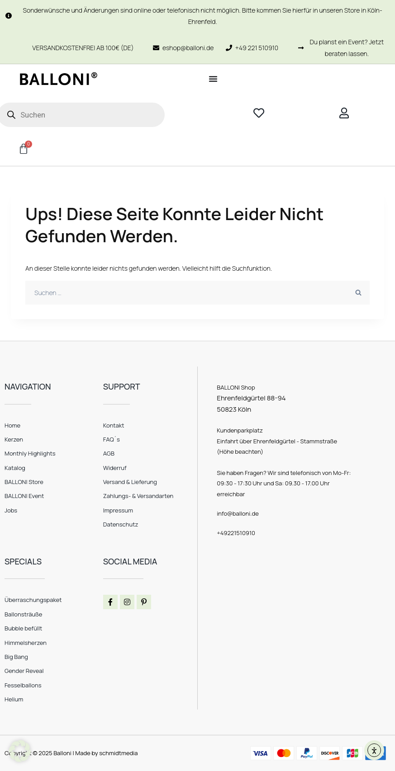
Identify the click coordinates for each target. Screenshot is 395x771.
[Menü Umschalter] (213, 78)
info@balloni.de (238, 513)
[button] (20, 751)
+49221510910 (236, 533)
